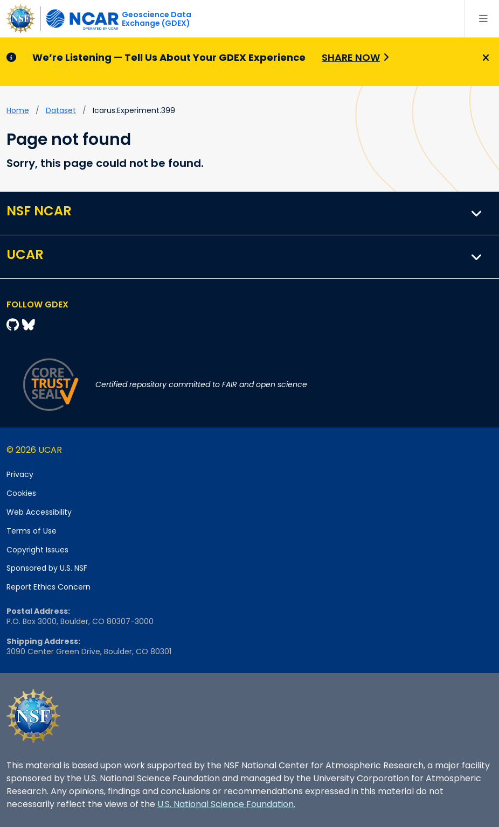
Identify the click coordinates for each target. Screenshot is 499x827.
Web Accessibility (39, 512)
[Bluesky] (28, 325)
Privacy (19, 474)
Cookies (21, 493)
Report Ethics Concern (48, 586)
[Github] (14, 325)
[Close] (484, 58)
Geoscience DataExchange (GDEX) (156, 19)
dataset (61, 110)
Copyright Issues (37, 549)
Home (17, 110)
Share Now (351, 57)
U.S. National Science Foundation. (226, 804)
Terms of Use (31, 530)
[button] (477, 213)
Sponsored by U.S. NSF (46, 568)
